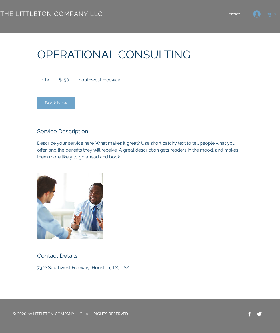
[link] (56, 103)
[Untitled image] (70, 206)
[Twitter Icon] (259, 314)
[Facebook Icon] (249, 314)
